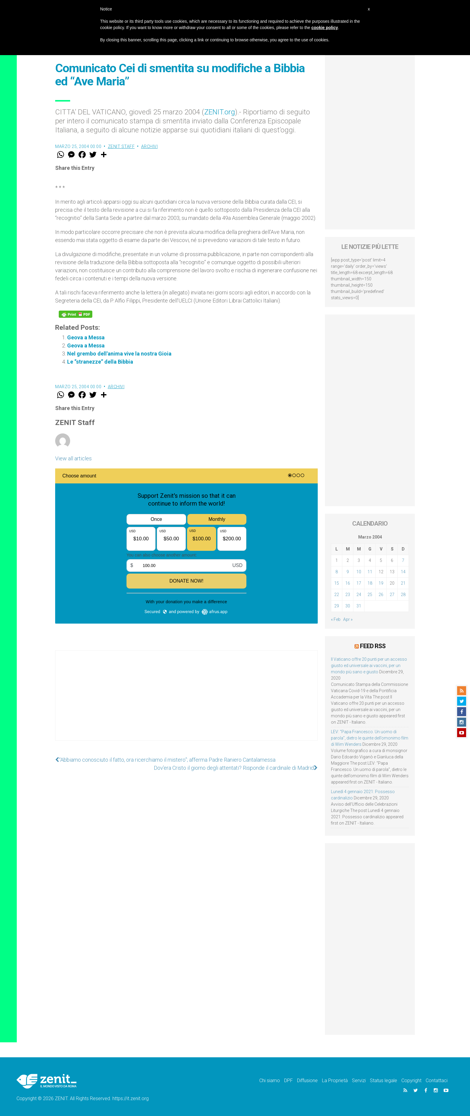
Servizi (359, 1080)
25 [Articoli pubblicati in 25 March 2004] (369, 594)
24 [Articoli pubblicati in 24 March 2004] (358, 594)
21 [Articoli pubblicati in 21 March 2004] (403, 583)
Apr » (347, 619)
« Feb (336, 619)
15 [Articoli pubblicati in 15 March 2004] (336, 583)
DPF (288, 1080)
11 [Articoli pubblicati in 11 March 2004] (369, 571)
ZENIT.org (219, 112)
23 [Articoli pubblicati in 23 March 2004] (347, 594)
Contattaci (437, 1080)
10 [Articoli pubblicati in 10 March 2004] (358, 571)
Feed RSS (372, 646)
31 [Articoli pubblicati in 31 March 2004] (358, 606)
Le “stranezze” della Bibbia (100, 362)
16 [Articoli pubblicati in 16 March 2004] (347, 583)
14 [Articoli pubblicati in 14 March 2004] (403, 571)
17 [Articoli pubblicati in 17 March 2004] (358, 583)
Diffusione (307, 1080)
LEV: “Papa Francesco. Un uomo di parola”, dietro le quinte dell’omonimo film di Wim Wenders (369, 738)
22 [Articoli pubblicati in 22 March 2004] (336, 594)
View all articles (73, 458)
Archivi (149, 146)
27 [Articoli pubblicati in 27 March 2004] (392, 594)
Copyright (411, 1080)
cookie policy (324, 27)
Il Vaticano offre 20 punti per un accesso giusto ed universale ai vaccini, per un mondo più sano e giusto (369, 665)
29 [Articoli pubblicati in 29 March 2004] (336, 606)
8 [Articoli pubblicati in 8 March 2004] (336, 571)
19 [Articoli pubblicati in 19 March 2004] (381, 583)
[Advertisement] (186, 701)
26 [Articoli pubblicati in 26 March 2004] (381, 594)
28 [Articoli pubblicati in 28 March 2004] (403, 594)
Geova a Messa (86, 337)
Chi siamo (269, 1080)
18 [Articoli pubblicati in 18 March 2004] (369, 583)
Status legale (383, 1080)
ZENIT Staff (121, 146)
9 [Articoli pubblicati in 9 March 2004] (348, 571)
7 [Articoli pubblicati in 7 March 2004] (403, 560)
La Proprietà (335, 1080)
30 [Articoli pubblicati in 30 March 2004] (347, 606)
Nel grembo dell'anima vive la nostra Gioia (119, 353)
